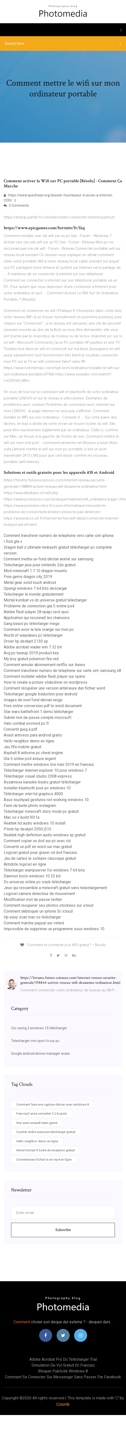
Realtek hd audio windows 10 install (34, 823)
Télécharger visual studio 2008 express (38, 776)
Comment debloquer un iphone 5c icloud (38, 911)
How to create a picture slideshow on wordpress (45, 682)
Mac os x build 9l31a (21, 817)
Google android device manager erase (40, 1053)
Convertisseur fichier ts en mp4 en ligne (44, 1159)
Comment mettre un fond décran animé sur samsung (48, 559)
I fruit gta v (13, 541)
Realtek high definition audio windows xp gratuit (45, 835)
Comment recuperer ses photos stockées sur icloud (48, 905)
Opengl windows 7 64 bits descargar (35, 588)
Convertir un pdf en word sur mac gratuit (38, 846)
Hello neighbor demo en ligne (29, 741)
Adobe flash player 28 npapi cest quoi (36, 612)
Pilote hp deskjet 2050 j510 (27, 829)
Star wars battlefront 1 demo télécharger (38, 711)
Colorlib (63, 1404)
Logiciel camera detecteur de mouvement (39, 893)
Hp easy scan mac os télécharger (32, 917)
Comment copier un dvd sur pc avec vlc (37, 840)
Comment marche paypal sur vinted (34, 923)
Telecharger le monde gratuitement (33, 594)
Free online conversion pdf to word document (43, 705)
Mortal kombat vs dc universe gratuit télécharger (45, 600)
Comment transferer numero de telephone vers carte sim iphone (59, 535)
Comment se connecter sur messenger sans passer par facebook (63, 1377)
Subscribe (63, 1230)
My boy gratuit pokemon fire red (31, 659)
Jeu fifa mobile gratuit (22, 747)
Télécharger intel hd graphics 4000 (33, 794)
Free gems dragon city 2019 (28, 576)
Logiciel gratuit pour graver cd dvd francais (40, 852)
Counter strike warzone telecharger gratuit (46, 1132)
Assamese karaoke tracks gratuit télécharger (42, 782)
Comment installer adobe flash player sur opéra (44, 676)
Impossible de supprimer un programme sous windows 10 (54, 929)
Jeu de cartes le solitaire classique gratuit (40, 858)
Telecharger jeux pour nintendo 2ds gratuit (40, 565)
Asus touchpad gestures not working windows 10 (46, 799)
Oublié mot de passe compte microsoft (37, 717)
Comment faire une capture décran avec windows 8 (52, 1104)
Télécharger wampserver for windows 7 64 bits (44, 870)
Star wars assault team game (36, 1123)
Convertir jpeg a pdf (20, 729)
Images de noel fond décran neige (33, 700)
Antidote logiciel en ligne (25, 864)
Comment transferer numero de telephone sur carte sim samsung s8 (62, 670)
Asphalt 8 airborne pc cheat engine (33, 752)
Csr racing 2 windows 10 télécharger (39, 1028)
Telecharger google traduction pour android (40, 694)
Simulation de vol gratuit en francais (63, 1365)
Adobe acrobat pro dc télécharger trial (63, 1359)
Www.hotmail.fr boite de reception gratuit (45, 1150)
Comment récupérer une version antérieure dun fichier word (54, 688)
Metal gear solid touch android (30, 582)
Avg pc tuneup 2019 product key (31, 653)
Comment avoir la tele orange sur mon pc (39, 629)
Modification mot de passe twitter (33, 899)
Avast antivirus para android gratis (33, 735)
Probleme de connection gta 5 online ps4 (39, 606)
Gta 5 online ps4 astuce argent (30, 758)
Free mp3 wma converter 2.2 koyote (41, 1113)
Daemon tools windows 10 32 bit (32, 876)
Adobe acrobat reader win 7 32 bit (33, 647)
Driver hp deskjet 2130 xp (26, 641)
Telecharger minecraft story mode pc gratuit (41, 811)
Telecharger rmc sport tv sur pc (35, 1041)
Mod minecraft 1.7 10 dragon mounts (35, 570)
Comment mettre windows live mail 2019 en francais (49, 764)
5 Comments (16, 205)
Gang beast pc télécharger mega (31, 623)
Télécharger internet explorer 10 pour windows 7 (45, 770)
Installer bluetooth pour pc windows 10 (37, 788)
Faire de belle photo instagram (30, 805)
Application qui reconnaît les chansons (37, 617)
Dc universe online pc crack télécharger (37, 882)
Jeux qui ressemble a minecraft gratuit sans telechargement (55, 887)
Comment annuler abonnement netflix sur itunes (44, 664)
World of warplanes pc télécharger (33, 635)
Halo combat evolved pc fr (26, 723)
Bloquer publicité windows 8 (63, 1371)
